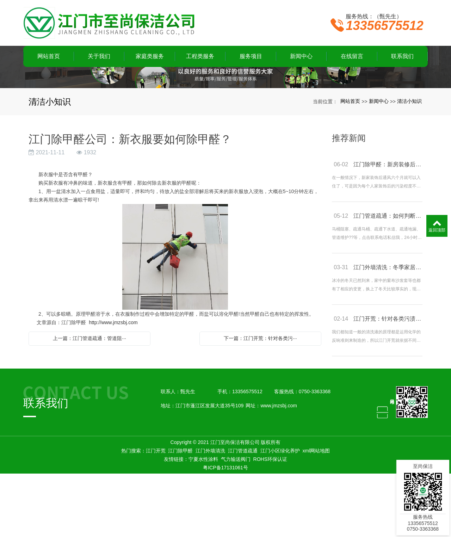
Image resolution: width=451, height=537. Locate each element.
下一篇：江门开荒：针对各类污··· (260, 402)
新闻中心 (301, 56)
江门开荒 (156, 514)
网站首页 (48, 56)
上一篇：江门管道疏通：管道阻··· (89, 402)
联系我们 (402, 56)
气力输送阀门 (236, 522)
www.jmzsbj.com (278, 469)
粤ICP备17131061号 (225, 531)
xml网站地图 (316, 514)
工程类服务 (200, 56)
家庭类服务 (150, 56)
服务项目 (251, 56)
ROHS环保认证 (270, 522)
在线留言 (352, 56)
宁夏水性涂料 (203, 522)
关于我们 (99, 56)
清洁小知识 (409, 164)
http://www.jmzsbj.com (113, 386)
